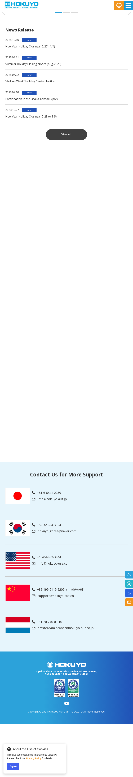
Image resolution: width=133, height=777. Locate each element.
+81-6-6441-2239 (46, 546)
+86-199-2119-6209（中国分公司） (59, 642)
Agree (13, 766)
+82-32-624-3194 (46, 578)
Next (128, 38)
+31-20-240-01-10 (47, 675)
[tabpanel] (66, 36)
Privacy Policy (33, 758)
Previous (5, 38)
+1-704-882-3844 (46, 610)
